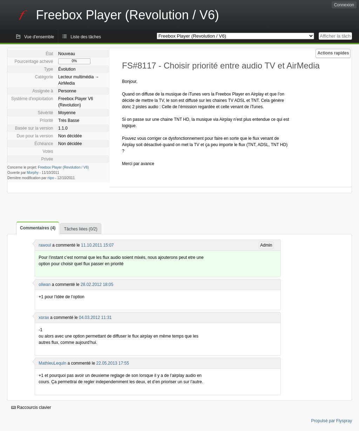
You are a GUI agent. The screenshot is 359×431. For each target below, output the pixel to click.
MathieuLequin (52, 363)
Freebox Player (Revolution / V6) (63, 167)
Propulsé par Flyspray (331, 420)
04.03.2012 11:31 (95, 317)
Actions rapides (333, 53)
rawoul (45, 245)
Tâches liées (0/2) (80, 229)
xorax (44, 317)
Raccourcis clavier (31, 407)
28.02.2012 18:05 (97, 284)
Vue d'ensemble (39, 36)
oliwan (44, 284)
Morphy (33, 173)
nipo (51, 178)
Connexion (344, 4)
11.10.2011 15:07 (97, 245)
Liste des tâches (85, 36)
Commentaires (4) (37, 228)
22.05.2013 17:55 (112, 363)
